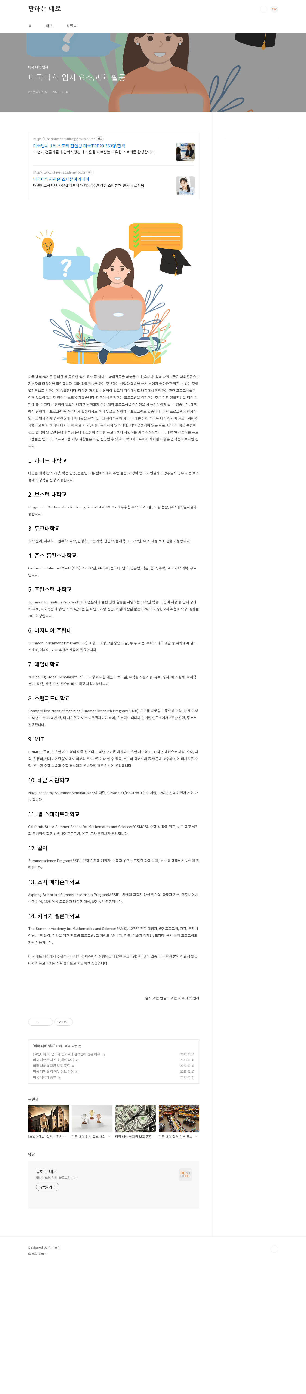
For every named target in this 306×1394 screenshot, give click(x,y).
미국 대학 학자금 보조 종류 (51, 1195)
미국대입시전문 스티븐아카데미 (61, 179)
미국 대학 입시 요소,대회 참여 (53, 1189)
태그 (49, 25)
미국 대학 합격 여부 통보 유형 (53, 1200)
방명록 (71, 25)
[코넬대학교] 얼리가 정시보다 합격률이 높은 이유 (66, 1183)
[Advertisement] (113, 236)
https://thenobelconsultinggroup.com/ (64, 139)
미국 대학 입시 (44, 1175)
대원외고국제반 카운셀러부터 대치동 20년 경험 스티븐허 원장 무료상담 (88, 185)
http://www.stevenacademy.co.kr (59, 172)
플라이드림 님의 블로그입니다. (56, 1307)
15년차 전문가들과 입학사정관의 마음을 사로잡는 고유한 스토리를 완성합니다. (94, 151)
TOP (274, 1378)
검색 (263, 9)
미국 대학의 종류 (44, 1206)
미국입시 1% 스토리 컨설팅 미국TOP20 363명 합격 (79, 145)
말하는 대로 (44, 9)
